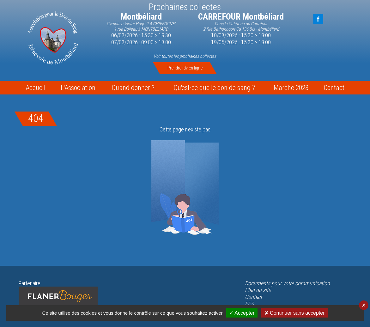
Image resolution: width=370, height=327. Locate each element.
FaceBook (318, 19)
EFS (249, 303)
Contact (253, 297)
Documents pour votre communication (287, 283)
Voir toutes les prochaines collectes (185, 56)
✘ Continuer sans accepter (294, 313)
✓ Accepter (242, 313)
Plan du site (258, 290)
